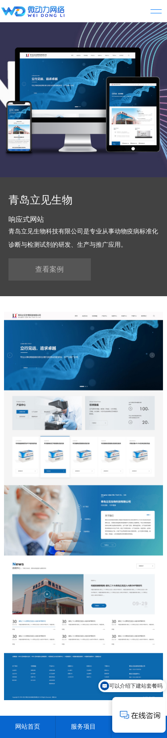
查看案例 (49, 269)
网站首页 (27, 726)
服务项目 (83, 726)
